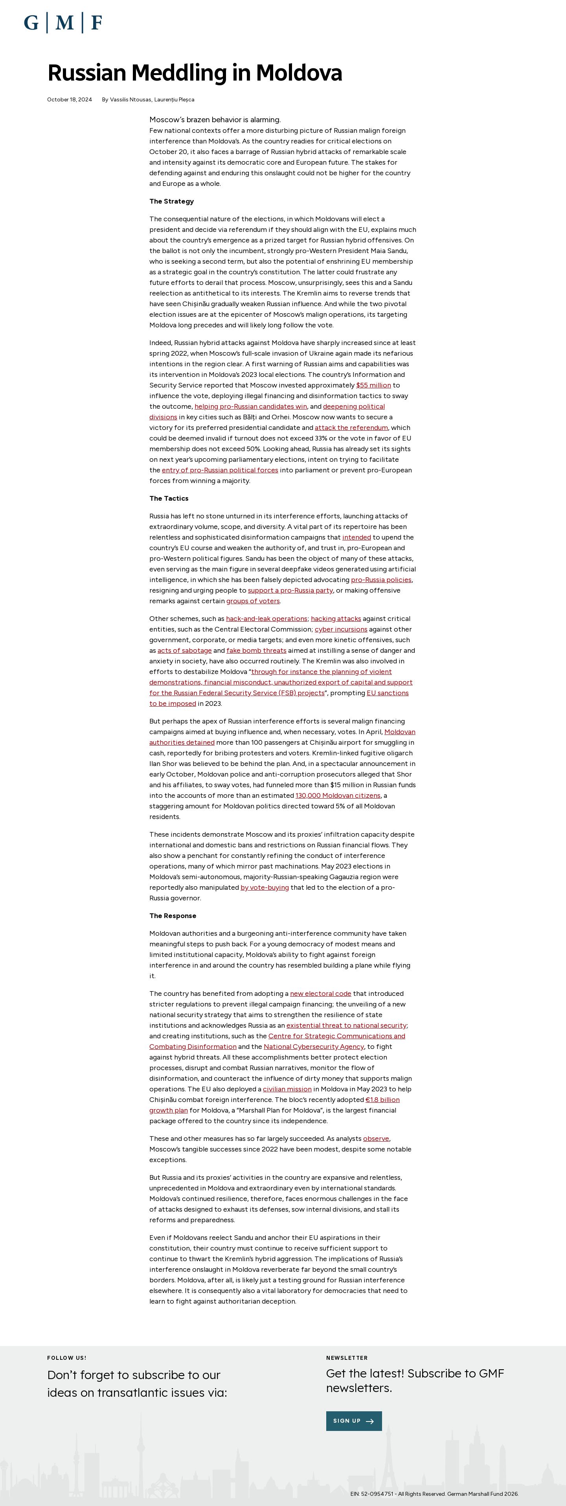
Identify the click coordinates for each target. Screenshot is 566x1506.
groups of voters (253, 601)
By (105, 99)
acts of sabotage (185, 650)
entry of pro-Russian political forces (220, 470)
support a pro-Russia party (290, 590)
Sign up (347, 1421)
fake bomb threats (256, 650)
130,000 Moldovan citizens (338, 795)
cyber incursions (341, 629)
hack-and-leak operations (266, 618)
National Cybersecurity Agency (314, 1046)
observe (376, 1138)
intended (356, 537)
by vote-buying (265, 887)
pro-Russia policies (381, 579)
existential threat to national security (346, 1025)
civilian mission (287, 1089)
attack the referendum (351, 427)
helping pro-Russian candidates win (251, 406)
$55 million (373, 385)
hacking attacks (336, 618)
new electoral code (320, 993)
